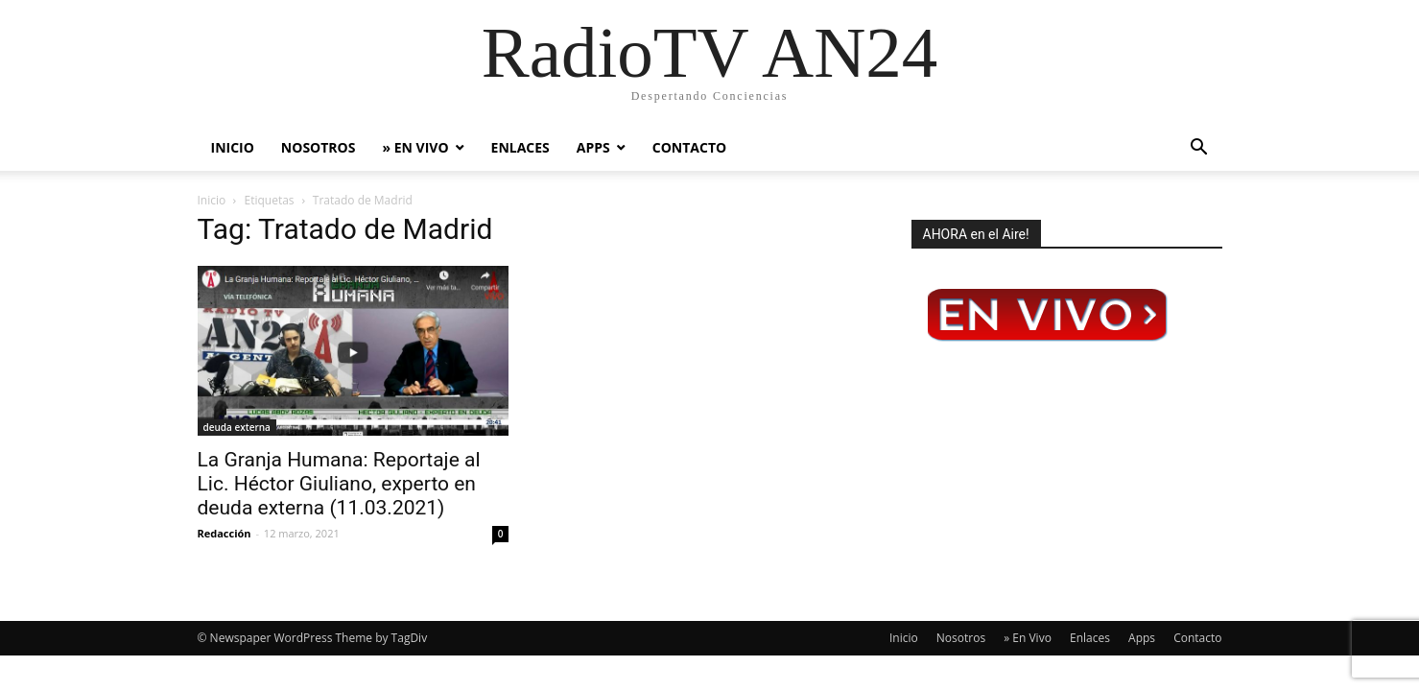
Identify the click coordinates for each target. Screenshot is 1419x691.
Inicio (232, 147)
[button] (1199, 149)
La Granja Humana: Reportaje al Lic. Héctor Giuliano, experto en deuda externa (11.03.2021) (339, 483)
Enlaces (520, 147)
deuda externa (237, 427)
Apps (593, 147)
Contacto (689, 147)
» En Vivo (415, 147)
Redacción (224, 533)
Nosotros (318, 147)
